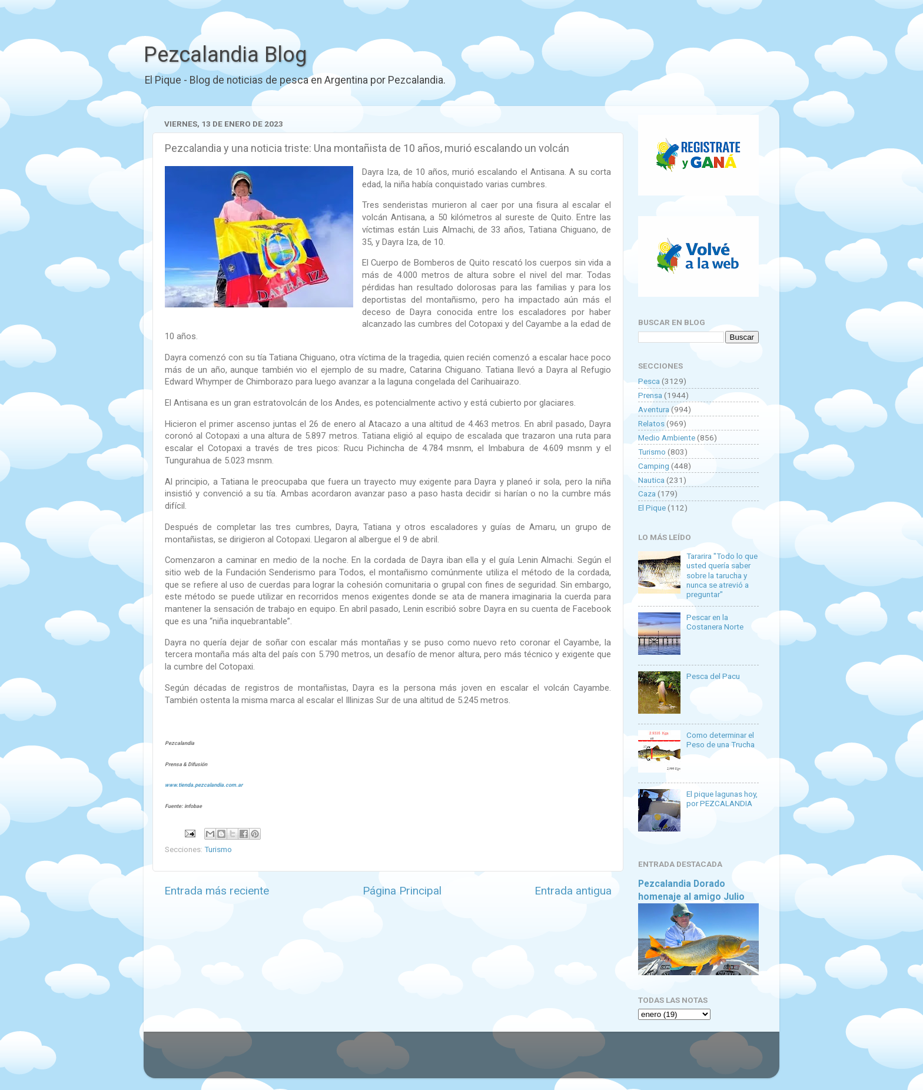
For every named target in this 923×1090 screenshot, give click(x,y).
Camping (653, 466)
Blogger (582, 1060)
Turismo (218, 849)
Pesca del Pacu (713, 676)
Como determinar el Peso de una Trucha (720, 739)
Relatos (651, 423)
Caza (647, 493)
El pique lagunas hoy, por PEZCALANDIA (722, 798)
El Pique (652, 507)
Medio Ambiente (666, 437)
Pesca (649, 381)
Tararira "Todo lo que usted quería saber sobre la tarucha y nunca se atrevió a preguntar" (722, 575)
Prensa (650, 395)
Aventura (653, 409)
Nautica (651, 480)
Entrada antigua (573, 890)
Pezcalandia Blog (225, 54)
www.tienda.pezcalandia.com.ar (204, 785)
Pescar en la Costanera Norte (714, 621)
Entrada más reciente (216, 890)
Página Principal (402, 890)
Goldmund (482, 1060)
